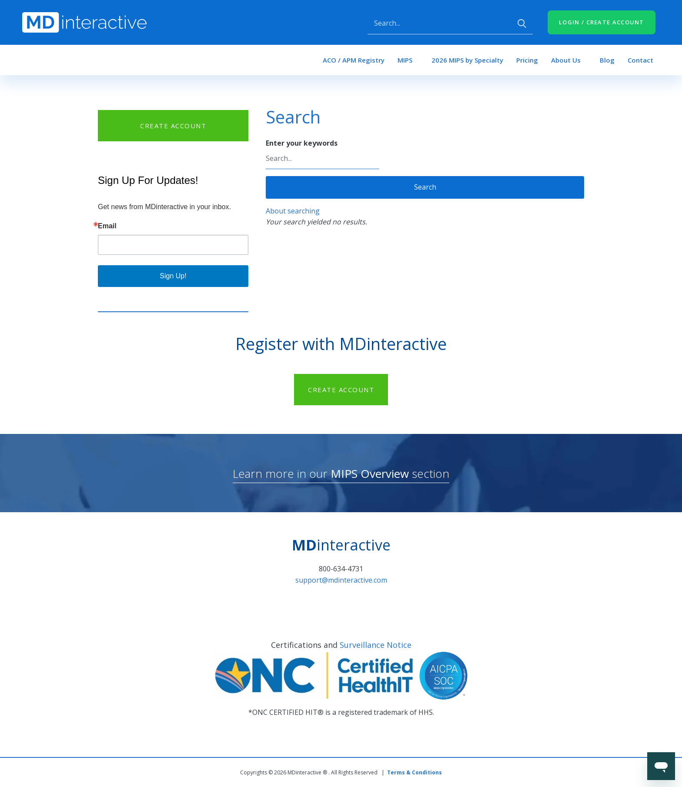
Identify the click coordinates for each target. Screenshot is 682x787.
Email (107, 226)
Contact (640, 60)
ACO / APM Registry (353, 60)
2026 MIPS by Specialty (467, 60)
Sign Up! (173, 276)
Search (425, 187)
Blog (607, 60)
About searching (293, 211)
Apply (522, 23)
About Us (566, 60)
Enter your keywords (302, 143)
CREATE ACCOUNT (173, 125)
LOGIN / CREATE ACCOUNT (601, 22)
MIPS (405, 60)
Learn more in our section (341, 473)
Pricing (527, 60)
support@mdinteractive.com (341, 580)
